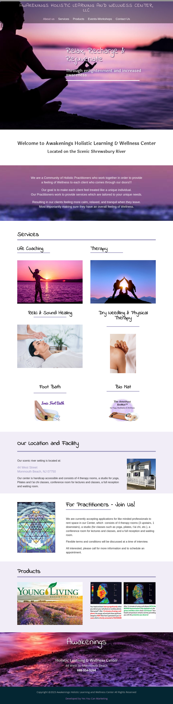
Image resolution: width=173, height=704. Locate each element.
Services (63, 19)
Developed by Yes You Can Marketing (87, 698)
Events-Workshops (100, 19)
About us (48, 19)
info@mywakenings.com (86, 675)
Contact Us (123, 19)
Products (78, 19)
